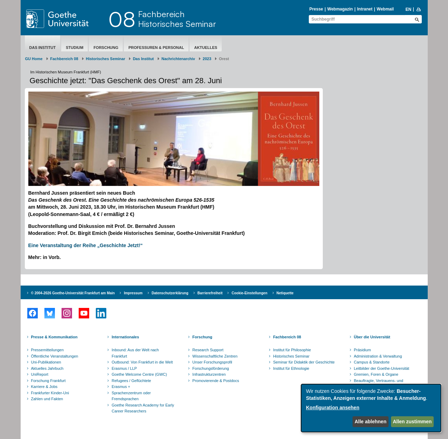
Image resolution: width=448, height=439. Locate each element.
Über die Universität (372, 337)
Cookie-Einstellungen (249, 293)
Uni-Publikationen (46, 362)
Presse (316, 9)
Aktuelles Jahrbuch (47, 368)
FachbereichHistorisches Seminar (177, 19)
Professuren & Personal (156, 47)
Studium (74, 47)
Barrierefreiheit (210, 293)
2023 (207, 59)
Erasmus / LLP (124, 368)
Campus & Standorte (372, 362)
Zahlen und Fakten (47, 399)
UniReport (40, 374)
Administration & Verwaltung (378, 356)
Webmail (385, 9)
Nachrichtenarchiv (178, 59)
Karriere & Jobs (44, 386)
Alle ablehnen (370, 421)
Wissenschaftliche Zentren (214, 356)
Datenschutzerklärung (170, 293)
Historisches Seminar (106, 59)
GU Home (34, 59)
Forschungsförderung (210, 368)
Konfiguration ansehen (332, 407)
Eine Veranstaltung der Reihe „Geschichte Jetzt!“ (85, 245)
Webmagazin (340, 9)
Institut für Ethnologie (291, 368)
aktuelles (205, 47)
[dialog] (371, 408)
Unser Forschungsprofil (212, 362)
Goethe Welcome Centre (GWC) (139, 374)
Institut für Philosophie (292, 350)
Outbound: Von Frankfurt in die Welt (142, 362)
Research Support (207, 350)
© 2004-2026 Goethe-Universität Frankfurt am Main (73, 293)
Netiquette (285, 293)
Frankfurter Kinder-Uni (50, 393)
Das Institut (42, 47)
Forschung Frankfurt (48, 381)
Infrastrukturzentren (209, 374)
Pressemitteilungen (47, 350)
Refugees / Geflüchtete (131, 381)
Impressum (133, 293)
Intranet (364, 9)
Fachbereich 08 (64, 59)
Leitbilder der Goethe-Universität (381, 368)
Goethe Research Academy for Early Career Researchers (143, 408)
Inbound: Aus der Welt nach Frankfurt (135, 353)
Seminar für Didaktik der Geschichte (304, 362)
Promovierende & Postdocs (215, 381)
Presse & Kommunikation (54, 337)
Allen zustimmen (412, 421)
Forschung (105, 47)
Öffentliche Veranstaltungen (54, 356)
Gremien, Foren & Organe (376, 374)
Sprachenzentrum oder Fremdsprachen (131, 396)
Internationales (125, 337)
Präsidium (362, 350)
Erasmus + (121, 386)
